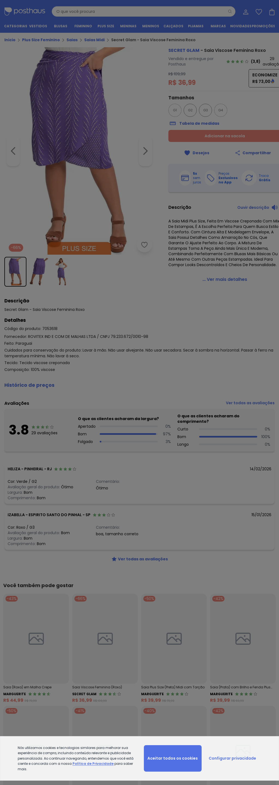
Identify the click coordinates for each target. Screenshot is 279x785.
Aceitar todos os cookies (172, 758)
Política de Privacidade (93, 763)
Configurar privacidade (232, 758)
